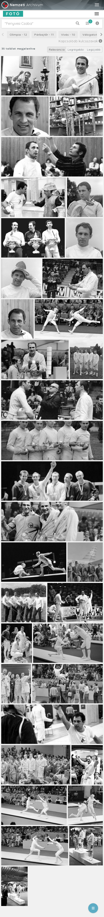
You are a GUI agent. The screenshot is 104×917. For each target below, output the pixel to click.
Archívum (22, 4)
